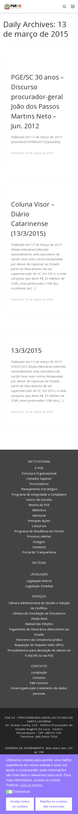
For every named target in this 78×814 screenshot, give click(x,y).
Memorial (39, 515)
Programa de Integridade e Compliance (39, 494)
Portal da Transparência (39, 552)
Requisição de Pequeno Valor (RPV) (39, 645)
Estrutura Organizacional (39, 473)
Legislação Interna (39, 581)
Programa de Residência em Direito (39, 531)
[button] (9, 792)
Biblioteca (39, 510)
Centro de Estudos (39, 499)
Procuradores (39, 484)
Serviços (39, 596)
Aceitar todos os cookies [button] (20, 804)
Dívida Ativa (39, 618)
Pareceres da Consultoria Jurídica (39, 639)
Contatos (39, 666)
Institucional (39, 461)
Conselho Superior (39, 478)
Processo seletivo (39, 536)
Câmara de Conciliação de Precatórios (39, 613)
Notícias (39, 562)
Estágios (39, 542)
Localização (39, 672)
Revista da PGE (39, 505)
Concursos (39, 526)
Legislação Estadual (39, 586)
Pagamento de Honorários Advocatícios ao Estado (39, 631)
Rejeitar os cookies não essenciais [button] (53, 804)
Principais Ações (39, 521)
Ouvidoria (39, 547)
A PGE (39, 468)
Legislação (39, 574)
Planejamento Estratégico (39, 489)
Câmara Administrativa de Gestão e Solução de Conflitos (39, 605)
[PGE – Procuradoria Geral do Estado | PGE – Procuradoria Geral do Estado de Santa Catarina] (12, 6)
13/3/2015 (26, 350)
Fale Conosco (39, 683)
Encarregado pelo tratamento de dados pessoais (39, 690)
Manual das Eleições (39, 624)
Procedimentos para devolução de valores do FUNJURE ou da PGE (39, 653)
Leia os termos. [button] (31, 785)
